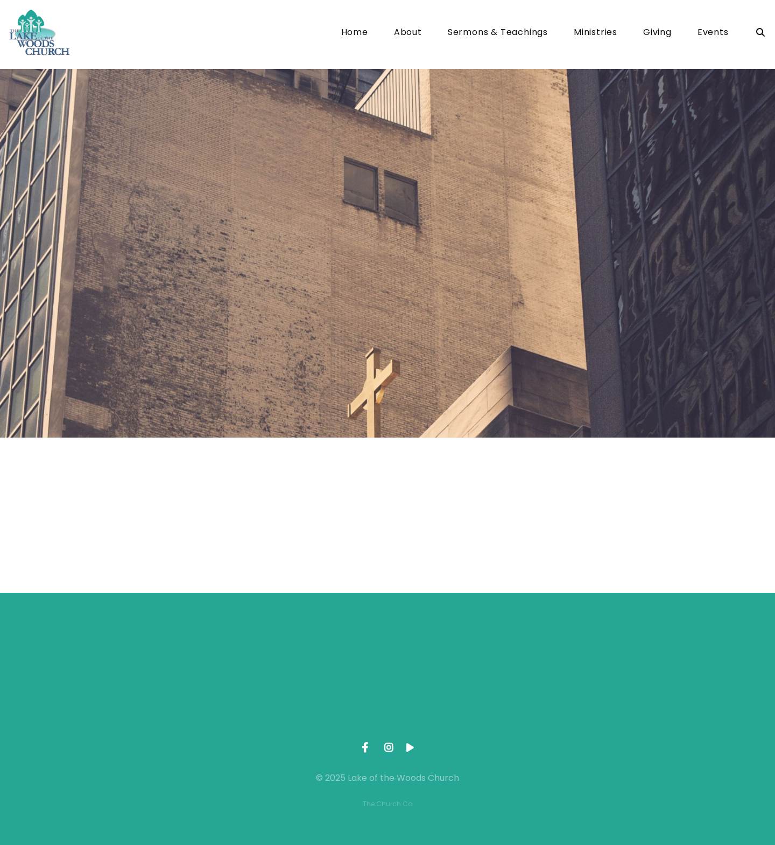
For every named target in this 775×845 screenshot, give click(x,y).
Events (713, 33)
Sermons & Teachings (498, 33)
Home (354, 33)
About (408, 33)
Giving (657, 33)
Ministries (595, 33)
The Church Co (387, 803)
